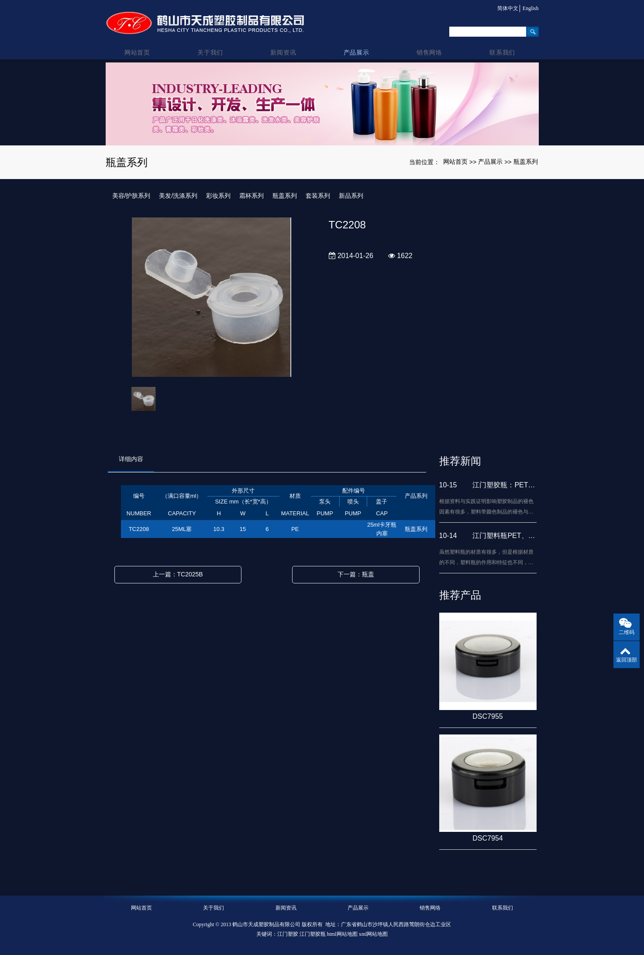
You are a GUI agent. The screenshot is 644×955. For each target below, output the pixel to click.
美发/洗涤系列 (178, 195)
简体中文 (505, 8)
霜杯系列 (251, 195)
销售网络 (430, 44)
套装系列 (318, 195)
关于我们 (214, 44)
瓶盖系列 (525, 161)
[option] (211, 297)
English (531, 8)
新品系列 (351, 195)
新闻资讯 (286, 44)
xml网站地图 (373, 934)
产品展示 (358, 44)
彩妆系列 (218, 195)
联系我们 (502, 44)
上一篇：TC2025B (178, 574)
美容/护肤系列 (131, 195)
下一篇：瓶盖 (355, 574)
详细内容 (131, 458)
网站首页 (142, 44)
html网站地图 (342, 934)
